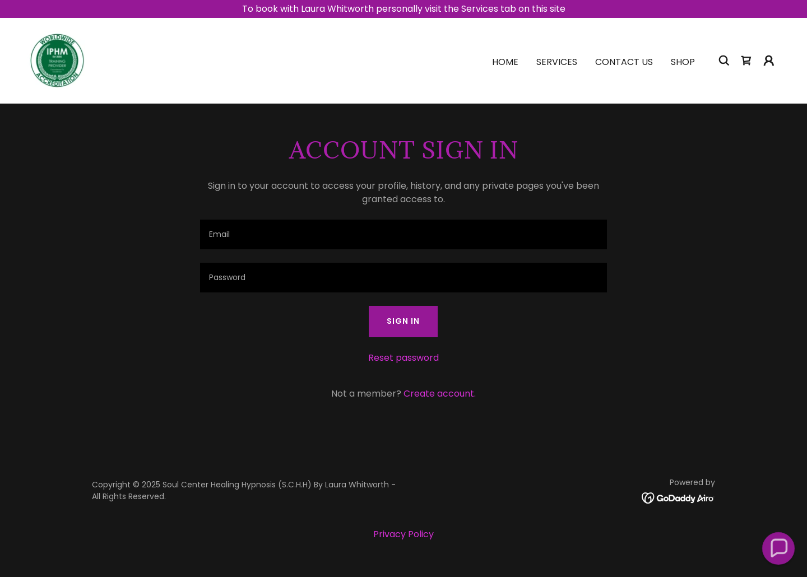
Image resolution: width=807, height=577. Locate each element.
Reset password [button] (403, 357)
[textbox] (403, 234)
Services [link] (556, 61)
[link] (57, 59)
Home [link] (505, 61)
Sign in (403, 321)
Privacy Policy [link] (403, 534)
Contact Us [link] (624, 61)
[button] (769, 60)
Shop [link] (683, 61)
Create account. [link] (440, 393)
